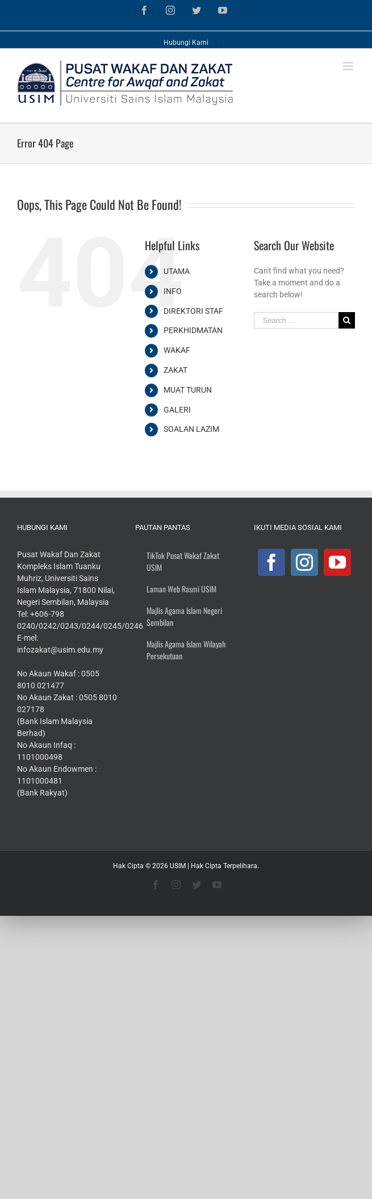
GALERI (177, 409)
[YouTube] (337, 562)
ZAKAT (175, 370)
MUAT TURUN (188, 389)
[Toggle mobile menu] (349, 66)
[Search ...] (296, 320)
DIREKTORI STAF (193, 310)
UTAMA (177, 271)
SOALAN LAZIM (191, 429)
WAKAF (177, 350)
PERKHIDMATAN (193, 330)
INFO (173, 291)
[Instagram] (304, 562)
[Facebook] (271, 562)
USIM (178, 866)
